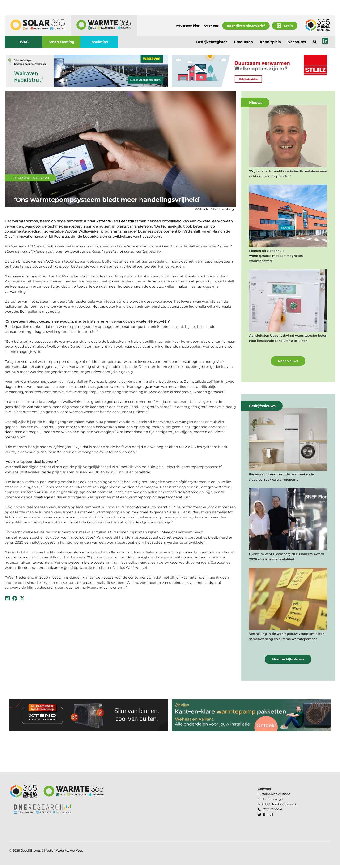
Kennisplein (270, 42)
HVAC (23, 42)
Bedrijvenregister (211, 42)
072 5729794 (272, 809)
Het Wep (76, 850)
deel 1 (226, 246)
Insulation (99, 42)
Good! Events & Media (37, 850)
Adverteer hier (188, 25)
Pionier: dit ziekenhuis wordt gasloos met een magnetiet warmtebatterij (276, 256)
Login (288, 25)
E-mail (268, 814)
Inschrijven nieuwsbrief (246, 25)
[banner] (87, 71)
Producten (243, 42)
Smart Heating (61, 42)
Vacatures (297, 42)
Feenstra (126, 221)
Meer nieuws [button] (288, 361)
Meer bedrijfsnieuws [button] (288, 659)
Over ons (211, 25)
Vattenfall (104, 221)
